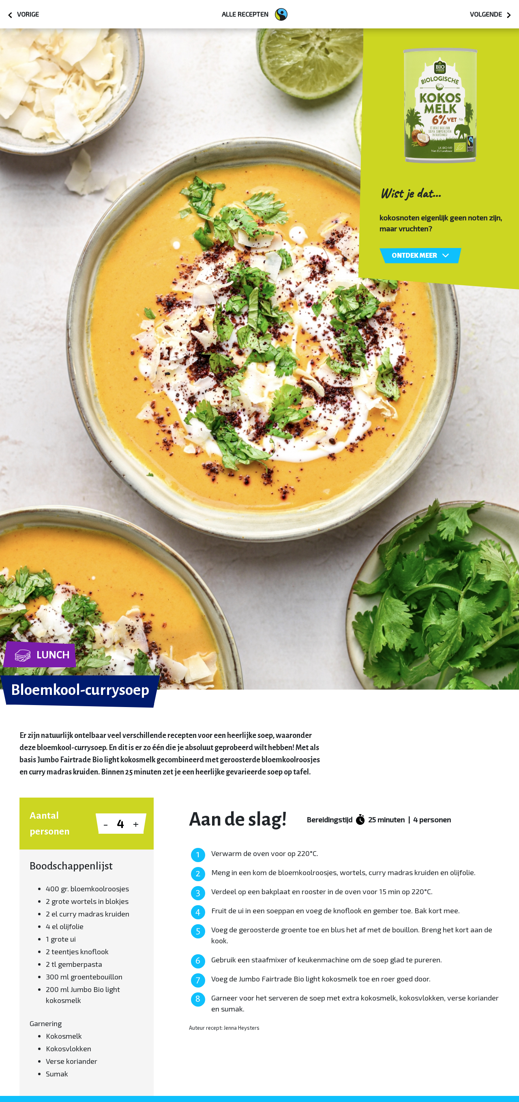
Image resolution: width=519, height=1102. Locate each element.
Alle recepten (254, 14)
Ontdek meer (420, 255)
